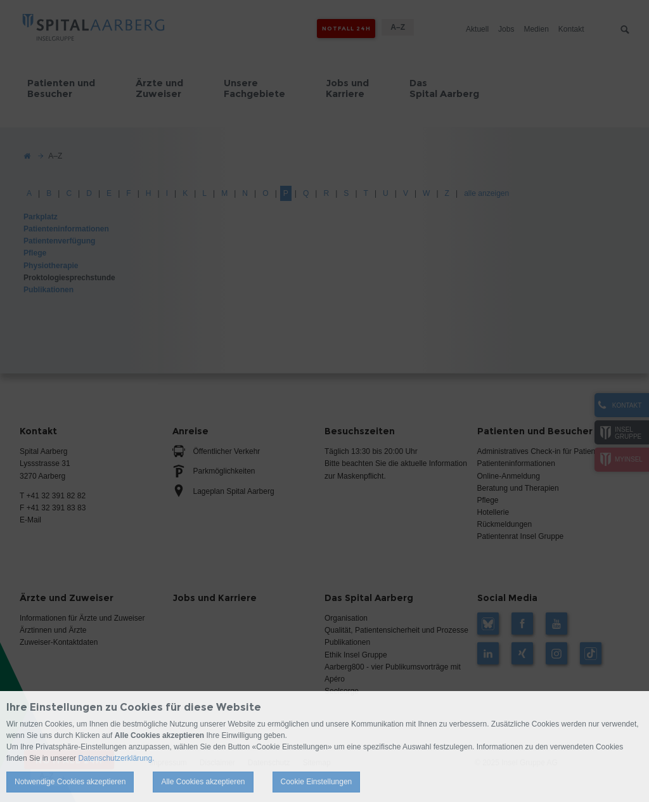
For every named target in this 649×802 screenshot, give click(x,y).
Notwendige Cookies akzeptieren (70, 781)
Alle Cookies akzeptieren (203, 781)
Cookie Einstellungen (316, 781)
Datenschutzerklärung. (116, 758)
